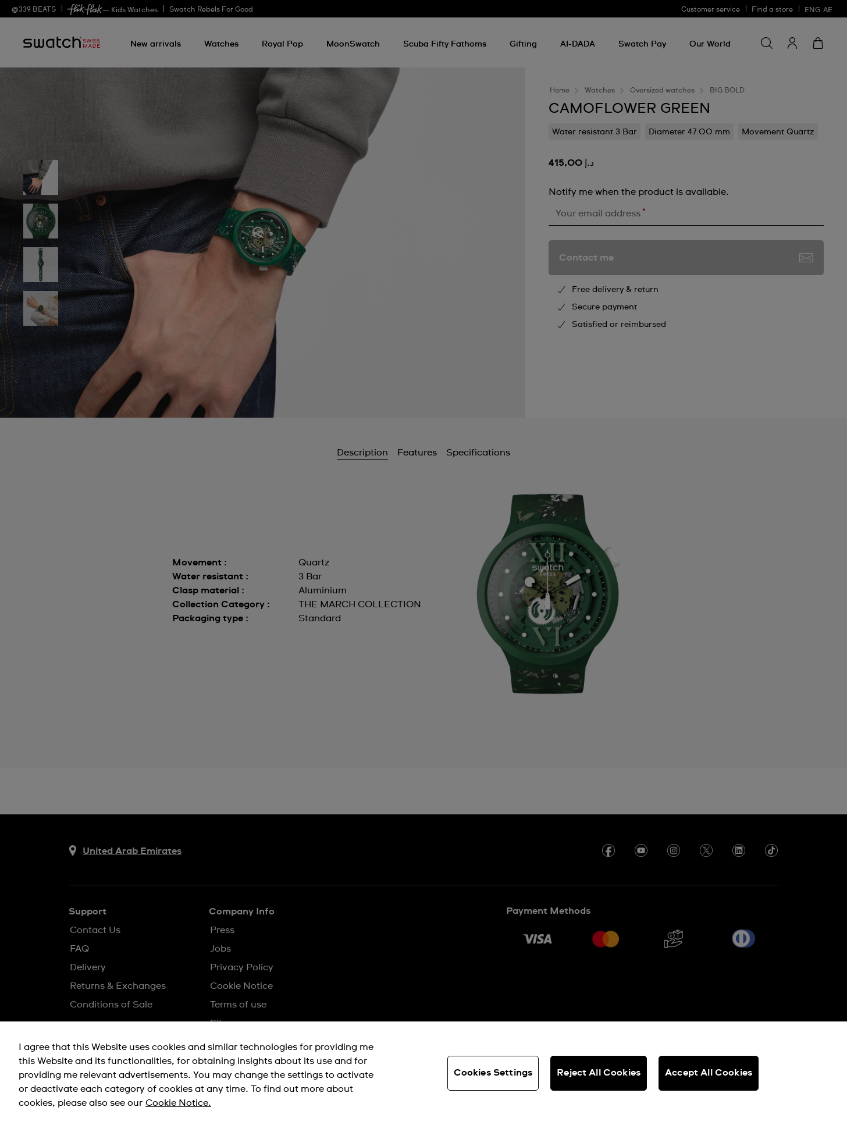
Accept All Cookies (708, 1072)
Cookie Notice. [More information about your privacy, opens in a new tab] (178, 1103)
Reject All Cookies (598, 1072)
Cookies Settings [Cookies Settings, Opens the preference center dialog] (493, 1072)
